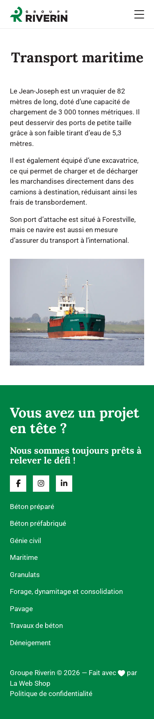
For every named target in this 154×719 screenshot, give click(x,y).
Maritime (24, 557)
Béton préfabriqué (38, 523)
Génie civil (25, 540)
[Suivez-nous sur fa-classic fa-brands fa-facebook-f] (18, 483)
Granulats (25, 575)
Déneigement (30, 643)
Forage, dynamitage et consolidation (66, 591)
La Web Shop (30, 683)
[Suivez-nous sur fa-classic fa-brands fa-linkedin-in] (64, 483)
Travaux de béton (36, 625)
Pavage (21, 609)
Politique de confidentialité (51, 693)
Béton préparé (32, 506)
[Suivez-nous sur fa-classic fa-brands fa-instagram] (41, 483)
